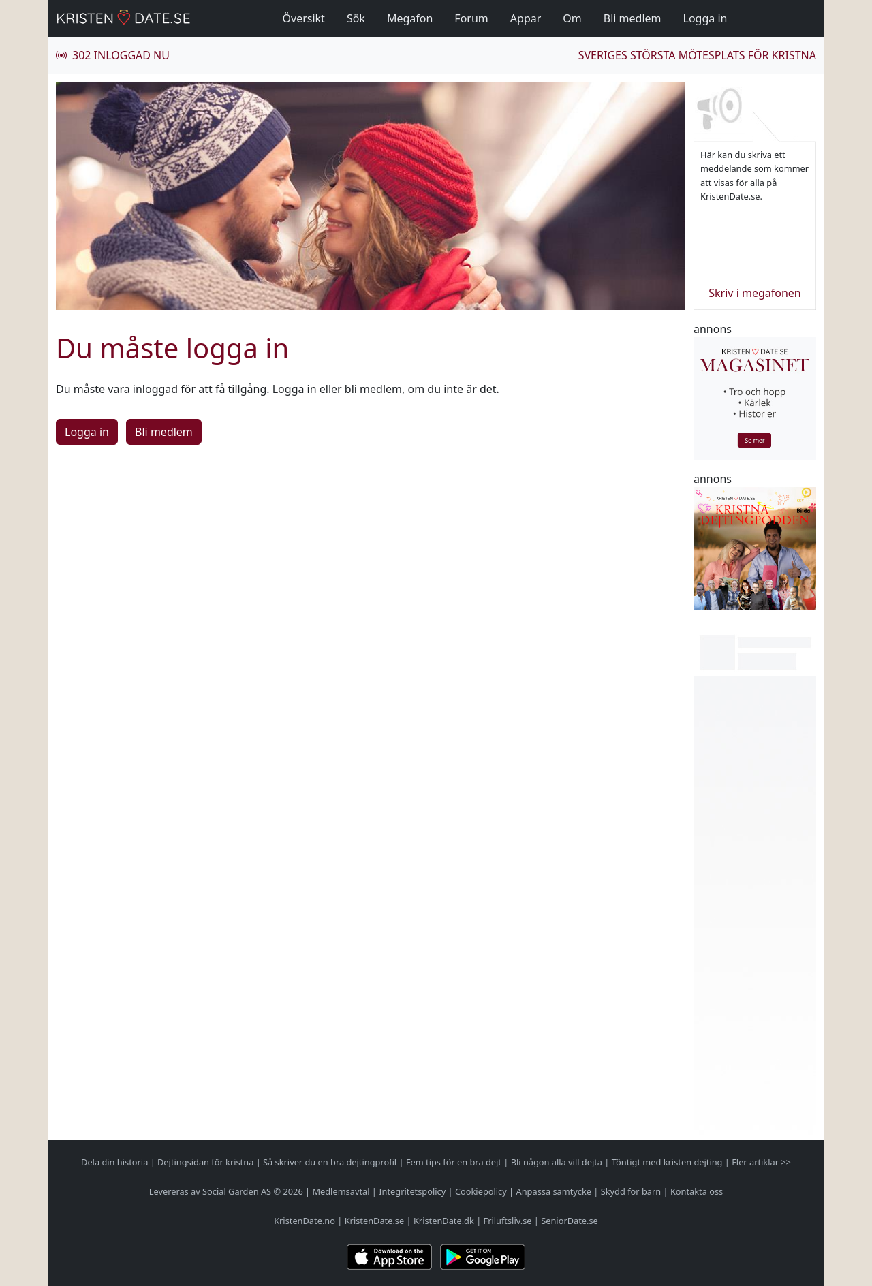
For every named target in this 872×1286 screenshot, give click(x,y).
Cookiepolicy (481, 1191)
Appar (526, 18)
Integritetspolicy (412, 1191)
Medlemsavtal (340, 1191)
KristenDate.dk (444, 1220)
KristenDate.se (375, 1220)
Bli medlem (632, 18)
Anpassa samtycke (554, 1191)
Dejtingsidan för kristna (205, 1162)
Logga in (705, 18)
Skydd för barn (631, 1191)
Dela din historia (114, 1162)
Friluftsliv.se (508, 1220)
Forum (471, 18)
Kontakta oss (696, 1191)
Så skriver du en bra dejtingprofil (329, 1162)
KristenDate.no (304, 1220)
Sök (356, 18)
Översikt (304, 18)
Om (572, 18)
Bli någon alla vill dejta (556, 1162)
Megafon (410, 18)
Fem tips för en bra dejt (453, 1162)
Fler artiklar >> (761, 1162)
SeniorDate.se (569, 1220)
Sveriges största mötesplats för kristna (697, 55)
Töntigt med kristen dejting (667, 1162)
